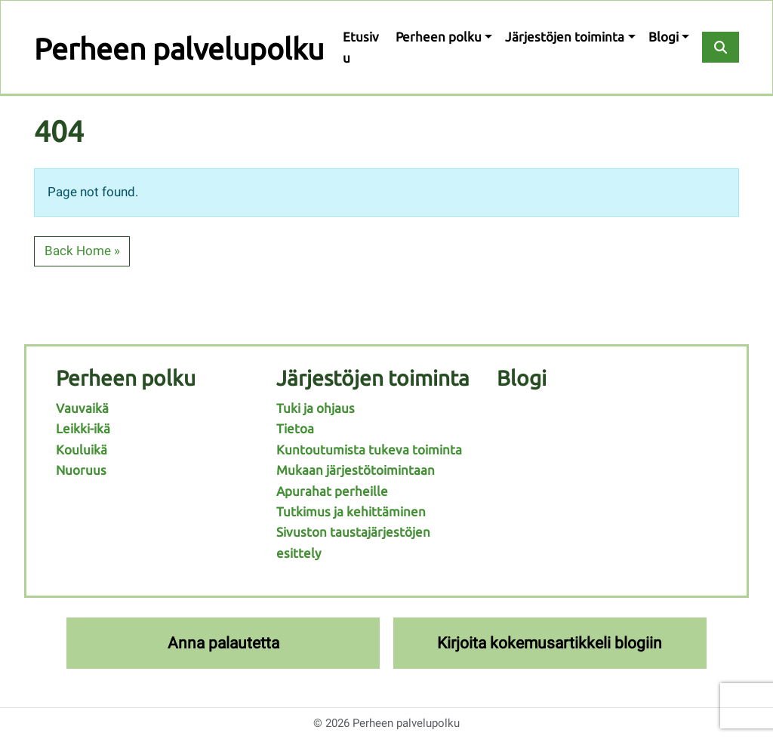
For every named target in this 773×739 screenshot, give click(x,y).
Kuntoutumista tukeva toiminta (369, 449)
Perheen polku (439, 36)
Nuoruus (81, 470)
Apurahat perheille (332, 491)
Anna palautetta (223, 642)
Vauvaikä (82, 408)
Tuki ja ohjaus (315, 408)
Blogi (663, 36)
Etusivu (361, 46)
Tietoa (295, 428)
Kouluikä (81, 449)
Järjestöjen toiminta (564, 36)
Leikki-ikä (83, 428)
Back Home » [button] (82, 250)
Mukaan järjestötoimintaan (355, 470)
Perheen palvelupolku (179, 48)
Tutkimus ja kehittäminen (351, 511)
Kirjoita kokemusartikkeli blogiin (549, 642)
